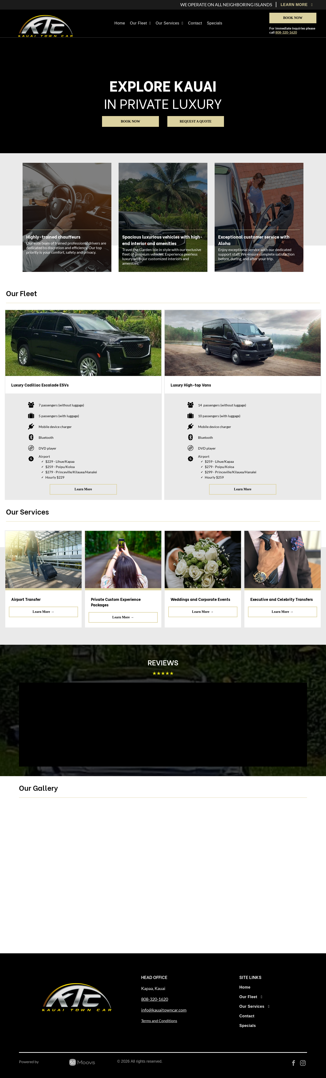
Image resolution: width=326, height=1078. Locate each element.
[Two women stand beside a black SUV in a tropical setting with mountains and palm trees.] (55, 911)
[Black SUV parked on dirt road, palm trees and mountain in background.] (127, 911)
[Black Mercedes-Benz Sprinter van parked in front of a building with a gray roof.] (270, 911)
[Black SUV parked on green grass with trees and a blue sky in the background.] (198, 911)
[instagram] (303, 1063)
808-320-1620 (286, 32)
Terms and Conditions (159, 1020)
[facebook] (293, 1063)
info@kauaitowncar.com (164, 1010)
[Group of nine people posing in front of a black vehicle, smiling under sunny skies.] (270, 839)
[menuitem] (298, 5)
